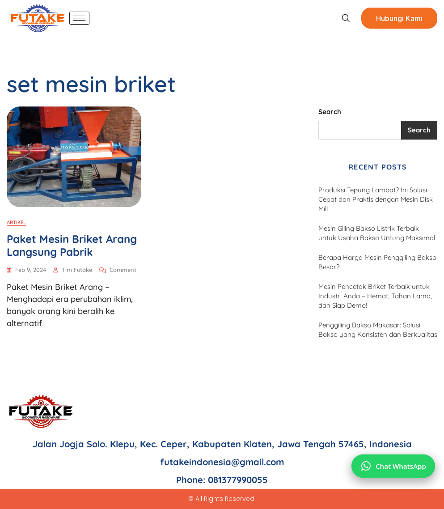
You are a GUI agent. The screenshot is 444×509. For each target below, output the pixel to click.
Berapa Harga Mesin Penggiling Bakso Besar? (377, 262)
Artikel (16, 222)
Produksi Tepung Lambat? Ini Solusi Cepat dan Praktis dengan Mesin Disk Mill (375, 199)
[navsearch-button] (345, 18)
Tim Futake (77, 269)
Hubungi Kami (399, 18)
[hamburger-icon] (79, 18)
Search (329, 111)
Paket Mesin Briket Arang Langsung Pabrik (72, 245)
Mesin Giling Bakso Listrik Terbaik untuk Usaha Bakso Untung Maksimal (376, 233)
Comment (123, 269)
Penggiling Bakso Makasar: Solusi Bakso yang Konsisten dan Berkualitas (377, 330)
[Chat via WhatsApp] (393, 466)
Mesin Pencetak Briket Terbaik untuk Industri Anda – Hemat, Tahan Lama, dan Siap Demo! (375, 296)
